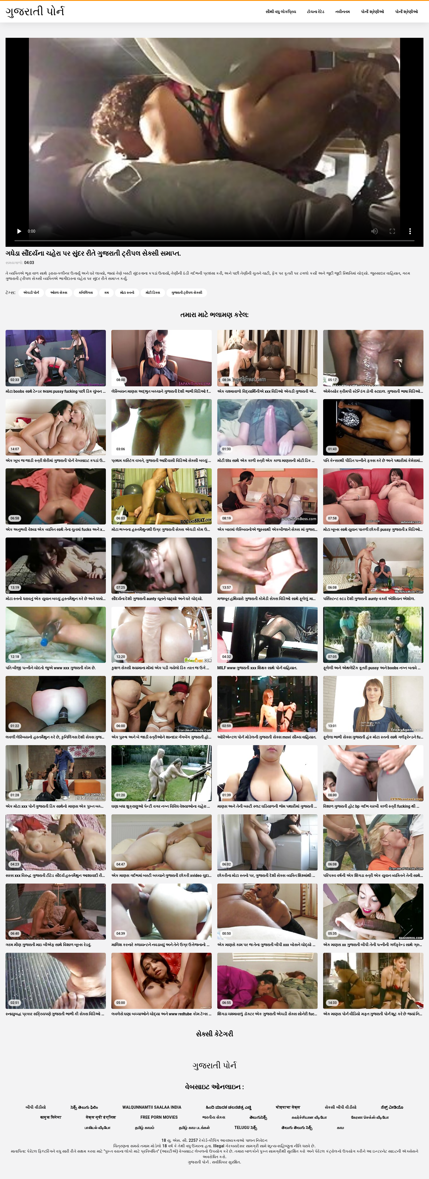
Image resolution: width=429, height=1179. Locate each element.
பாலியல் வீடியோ (97, 1127)
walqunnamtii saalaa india (152, 1107)
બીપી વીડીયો (36, 1107)
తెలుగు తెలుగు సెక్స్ (296, 1127)
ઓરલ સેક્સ (58, 293)
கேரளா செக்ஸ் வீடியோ (370, 1117)
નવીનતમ (342, 11)
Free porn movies (159, 1117)
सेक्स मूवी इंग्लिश (101, 1117)
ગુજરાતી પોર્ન (199, 1162)
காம (340, 1127)
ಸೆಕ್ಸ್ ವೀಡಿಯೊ (392, 1107)
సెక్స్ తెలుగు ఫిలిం (84, 1107)
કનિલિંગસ (86, 293)
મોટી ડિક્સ (153, 293)
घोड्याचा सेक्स (288, 1107)
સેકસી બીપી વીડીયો (340, 1107)
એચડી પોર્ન (31, 293)
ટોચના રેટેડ (315, 11)
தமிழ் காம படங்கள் (194, 1127)
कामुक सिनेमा (50, 1117)
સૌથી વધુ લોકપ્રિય (281, 11)
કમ (106, 293)
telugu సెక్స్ (246, 1127)
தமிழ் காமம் (144, 1127)
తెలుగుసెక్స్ (258, 1117)
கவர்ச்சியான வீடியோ (309, 1117)
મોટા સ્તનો (127, 293)
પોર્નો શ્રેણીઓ (372, 11)
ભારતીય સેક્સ (213, 1117)
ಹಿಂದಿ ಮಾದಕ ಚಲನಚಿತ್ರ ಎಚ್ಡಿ (228, 1107)
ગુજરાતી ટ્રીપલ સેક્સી (186, 293)
